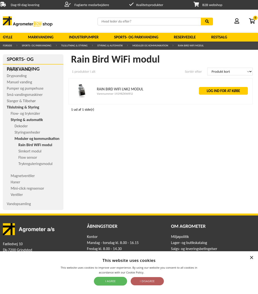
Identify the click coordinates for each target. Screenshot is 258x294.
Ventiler (17, 194)
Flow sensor (27, 157)
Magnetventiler (23, 175)
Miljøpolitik (180, 236)
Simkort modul (29, 151)
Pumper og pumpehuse (25, 88)
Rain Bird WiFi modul (191, 45)
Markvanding (40, 37)
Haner (15, 182)
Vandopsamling (19, 203)
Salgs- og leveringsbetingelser (194, 248)
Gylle (8, 37)
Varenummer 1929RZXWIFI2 (115, 93)
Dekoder (21, 126)
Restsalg (219, 37)
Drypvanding (17, 75)
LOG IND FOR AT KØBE (223, 91)
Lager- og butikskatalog (189, 242)
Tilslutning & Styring (74, 45)
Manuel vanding (19, 82)
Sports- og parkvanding (136, 37)
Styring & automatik (110, 45)
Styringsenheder (27, 132)
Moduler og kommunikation (150, 45)
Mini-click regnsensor (27, 188)
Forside (7, 45)
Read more (152, 272)
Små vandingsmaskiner (25, 94)
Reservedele (185, 37)
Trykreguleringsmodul (35, 163)
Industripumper (84, 37)
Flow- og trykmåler (25, 113)
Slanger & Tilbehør (21, 101)
